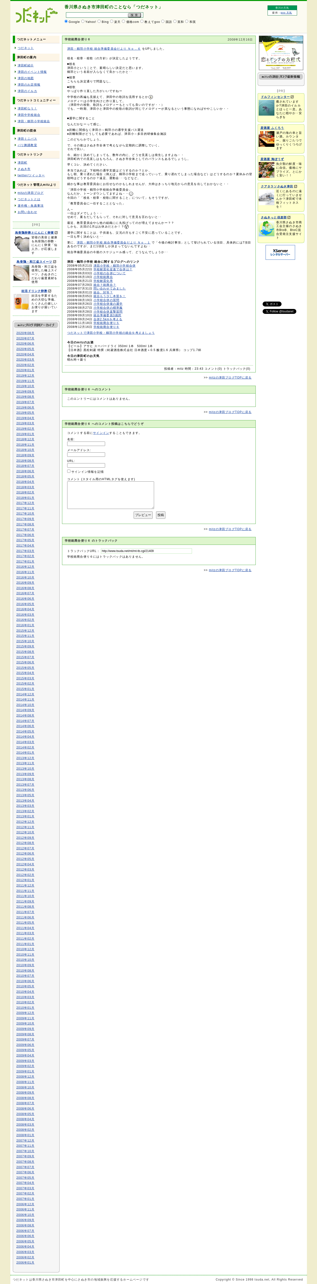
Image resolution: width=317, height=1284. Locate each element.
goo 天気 (286, 12)
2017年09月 (25, 519)
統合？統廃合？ (105, 285)
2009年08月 (25, 1034)
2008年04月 (25, 1119)
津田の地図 (26, 78)
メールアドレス (78, 450)
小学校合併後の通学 (108, 304)
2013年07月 (25, 784)
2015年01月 (25, 689)
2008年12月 (25, 1076)
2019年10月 (25, 386)
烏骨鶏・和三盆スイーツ (34, 261)
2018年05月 (25, 476)
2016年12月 (25, 566)
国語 (169, 22)
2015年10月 (25, 641)
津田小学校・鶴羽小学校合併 (115, 265)
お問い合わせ (27, 212)
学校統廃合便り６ (107, 327)
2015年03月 (25, 678)
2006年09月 (25, 1220)
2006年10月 (25, 1215)
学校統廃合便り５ (107, 323)
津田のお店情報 (29, 84)
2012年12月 (25, 822)
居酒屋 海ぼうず (272, 159)
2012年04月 (25, 864)
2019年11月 (25, 381)
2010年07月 (25, 976)
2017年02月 (25, 556)
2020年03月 (25, 359)
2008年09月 (25, 1092)
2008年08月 (25, 1098)
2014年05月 (25, 731)
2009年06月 (25, 1045)
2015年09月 (25, 646)
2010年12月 (25, 949)
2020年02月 (25, 365)
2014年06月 (25, 726)
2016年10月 (25, 577)
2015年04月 (25, 673)
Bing (105, 22)
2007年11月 (25, 1145)
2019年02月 (25, 428)
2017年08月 (25, 524)
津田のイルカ (27, 91)
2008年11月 (25, 1082)
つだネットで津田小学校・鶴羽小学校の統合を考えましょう (111, 333)
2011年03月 (25, 933)
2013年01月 (25, 816)
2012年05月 (25, 859)
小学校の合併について (110, 273)
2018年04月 (25, 482)
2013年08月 (25, 779)
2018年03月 (25, 487)
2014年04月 (25, 736)
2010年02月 (25, 1002)
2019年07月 (25, 402)
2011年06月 (25, 917)
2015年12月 (25, 630)
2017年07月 (25, 529)
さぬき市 (24, 169)
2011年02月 (25, 938)
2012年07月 (25, 848)
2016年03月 (25, 614)
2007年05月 (25, 1177)
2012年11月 (25, 827)
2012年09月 (25, 838)
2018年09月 (25, 455)
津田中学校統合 (29, 115)
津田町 (23, 162)
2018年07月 (25, 466)
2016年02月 (25, 620)
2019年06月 (25, 407)
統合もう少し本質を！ (110, 296)
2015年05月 (25, 668)
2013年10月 (25, 768)
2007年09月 (25, 1156)
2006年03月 (25, 1252)
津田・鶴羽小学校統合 (34, 121)
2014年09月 (25, 710)
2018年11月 (25, 444)
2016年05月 (25, 604)
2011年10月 (25, 896)
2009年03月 (25, 1061)
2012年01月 (25, 880)
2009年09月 (25, 1029)
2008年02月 (25, 1129)
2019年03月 (25, 423)
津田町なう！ (27, 108)
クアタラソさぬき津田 (277, 186)
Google (74, 22)
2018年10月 (25, 450)
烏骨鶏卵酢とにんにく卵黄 (34, 232)
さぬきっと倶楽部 (274, 217)
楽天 (117, 22)
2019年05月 (25, 412)
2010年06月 (25, 981)
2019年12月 (25, 375)
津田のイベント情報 (32, 72)
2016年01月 (25, 625)
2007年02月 (25, 1193)
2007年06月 (25, 1172)
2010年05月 (25, 986)
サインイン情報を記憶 (87, 472)
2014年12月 (25, 694)
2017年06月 (25, 535)
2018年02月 (25, 492)
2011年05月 (25, 922)
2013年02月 (25, 811)
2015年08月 (25, 652)
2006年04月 (25, 1246)
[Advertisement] (280, 278)
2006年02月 (25, 1257)
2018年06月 (25, 471)
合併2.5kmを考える (108, 319)
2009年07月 (25, 1039)
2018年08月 (25, 460)
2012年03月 (25, 869)
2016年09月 (25, 582)
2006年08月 (25, 1225)
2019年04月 (25, 418)
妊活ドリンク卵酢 (34, 291)
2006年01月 (25, 1262)
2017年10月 (25, 513)
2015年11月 (25, 636)
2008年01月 (25, 1135)
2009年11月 (25, 1018)
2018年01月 (25, 498)
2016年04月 (25, 609)
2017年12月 (25, 503)
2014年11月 (25, 699)
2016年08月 (25, 588)
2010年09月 (25, 965)
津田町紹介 (26, 65)
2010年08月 (25, 970)
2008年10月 (25, 1087)
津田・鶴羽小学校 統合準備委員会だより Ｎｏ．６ (104, 48)
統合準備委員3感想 (107, 315)
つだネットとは (29, 199)
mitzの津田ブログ (31, 193)
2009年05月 (25, 1050)
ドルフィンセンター (275, 97)
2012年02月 (25, 875)
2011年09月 (25, 901)
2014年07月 (25, 721)
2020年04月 (25, 354)
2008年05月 (25, 1114)
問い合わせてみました (110, 288)
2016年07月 (25, 593)
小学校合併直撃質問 (108, 311)
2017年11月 (25, 508)
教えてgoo (152, 22)
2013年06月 (25, 790)
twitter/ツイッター (31, 175)
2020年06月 (25, 343)
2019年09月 (25, 391)
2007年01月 (25, 1199)
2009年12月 (25, 1013)
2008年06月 (25, 1108)
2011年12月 (25, 885)
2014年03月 (25, 742)
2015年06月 (25, 662)
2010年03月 (25, 997)
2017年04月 (25, 545)
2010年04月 (25, 992)
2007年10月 (25, 1151)
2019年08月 (25, 396)
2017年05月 (25, 540)
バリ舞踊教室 (27, 145)
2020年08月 (25, 333)
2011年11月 (25, 891)
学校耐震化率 (103, 281)
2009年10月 (25, 1023)
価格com (132, 22)
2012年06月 (25, 853)
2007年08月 (25, 1161)
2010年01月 (25, 1007)
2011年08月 (25, 906)
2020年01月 (25, 370)
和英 (193, 22)
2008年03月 (25, 1124)
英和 (180, 22)
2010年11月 (25, 954)
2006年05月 (25, 1241)
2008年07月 (25, 1103)
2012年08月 (25, 843)
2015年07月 (25, 657)
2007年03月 (25, 1188)
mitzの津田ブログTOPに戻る (230, 377)
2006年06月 (25, 1236)
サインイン (101, 433)
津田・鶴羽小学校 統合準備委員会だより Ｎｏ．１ (113, 242)
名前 (70, 439)
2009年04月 (25, 1055)
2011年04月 (25, 928)
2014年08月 (25, 715)
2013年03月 (25, 806)
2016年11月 (25, 572)
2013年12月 (25, 758)
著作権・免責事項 (31, 205)
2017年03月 (25, 551)
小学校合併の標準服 (108, 307)
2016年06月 (25, 598)
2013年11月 (25, 763)
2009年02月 (25, 1066)
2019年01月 (25, 434)
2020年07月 (25, 338)
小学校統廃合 (103, 277)
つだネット (26, 48)
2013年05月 (25, 795)
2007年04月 (25, 1183)
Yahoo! (90, 22)
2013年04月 (25, 800)
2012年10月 (25, 832)
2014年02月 (25, 747)
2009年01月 (25, 1071)
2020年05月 (25, 349)
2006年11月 (25, 1209)
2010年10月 (25, 960)
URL (70, 461)
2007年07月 (25, 1167)
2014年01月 (25, 752)
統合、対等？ (103, 292)
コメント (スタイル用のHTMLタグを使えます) (101, 479)
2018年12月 (25, 439)
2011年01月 (25, 944)
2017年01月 (25, 561)
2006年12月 (25, 1204)
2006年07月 (25, 1231)
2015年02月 (25, 683)
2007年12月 (25, 1140)
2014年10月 (25, 705)
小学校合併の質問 (107, 300)
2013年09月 (25, 774)
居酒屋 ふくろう (272, 128)
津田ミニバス (27, 138)
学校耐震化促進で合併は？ (113, 269)
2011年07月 (25, 912)
